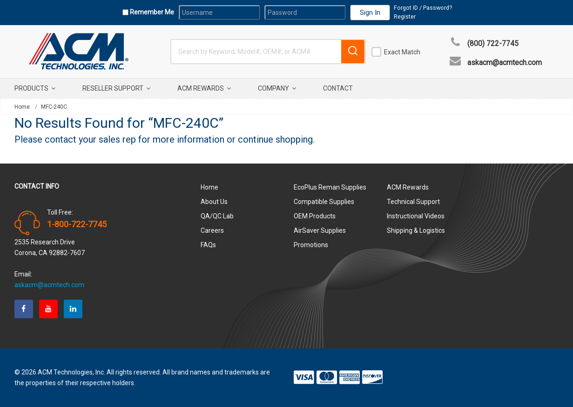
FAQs (208, 245)
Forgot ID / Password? (423, 7)
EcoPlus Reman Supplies (330, 187)
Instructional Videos (416, 216)
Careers (212, 230)
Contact (338, 88)
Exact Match (402, 52)
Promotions (311, 245)
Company (277, 88)
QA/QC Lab (217, 216)
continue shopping (275, 139)
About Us (214, 201)
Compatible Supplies (324, 201)
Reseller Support (116, 88)
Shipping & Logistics (416, 230)
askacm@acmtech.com (504, 63)
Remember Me (151, 12)
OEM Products (315, 216)
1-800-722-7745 (77, 224)
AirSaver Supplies (320, 230)
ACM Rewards (204, 88)
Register (405, 16)
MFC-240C (54, 107)
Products (34, 88)
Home (22, 107)
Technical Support (413, 201)
